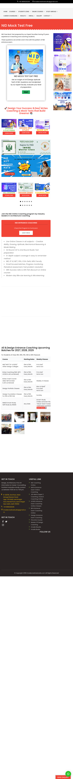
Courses (13, 11)
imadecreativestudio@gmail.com (46, 2)
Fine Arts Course (36, 668)
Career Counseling (11, 16)
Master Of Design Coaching (37, 672)
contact (48, 16)
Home (5, 11)
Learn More (9, 133)
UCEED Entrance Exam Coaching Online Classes (36, 652)
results (24, 16)
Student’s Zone (24, 11)
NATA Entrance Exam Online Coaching (36, 638)
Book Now (25, 195)
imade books (35, 678)
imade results (36, 675)
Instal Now (42, 132)
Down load (9, 195)
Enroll (32, 16)
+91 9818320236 (24, 2)
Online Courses (38, 11)
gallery (39, 16)
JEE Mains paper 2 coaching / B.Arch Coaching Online (37, 645)
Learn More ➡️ (41, 556)
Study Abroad (52, 11)
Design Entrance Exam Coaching (36, 665)
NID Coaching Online (36, 632)
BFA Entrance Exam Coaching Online (36, 659)
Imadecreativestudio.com (36, 721)
